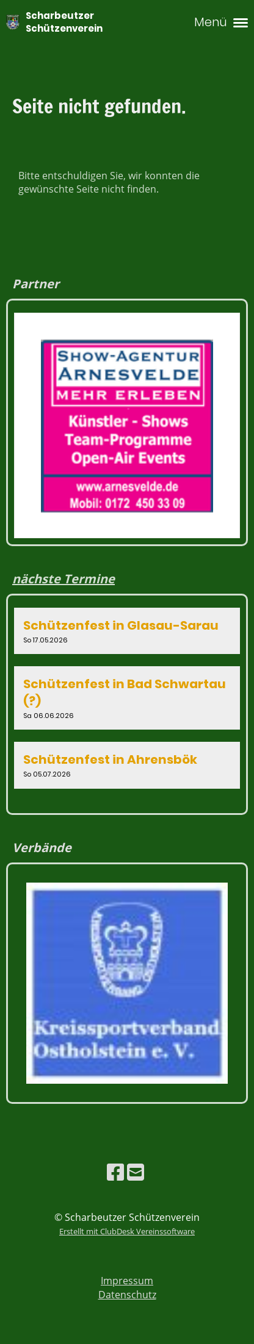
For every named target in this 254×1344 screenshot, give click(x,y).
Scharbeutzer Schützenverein (64, 22)
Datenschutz (127, 1294)
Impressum (127, 1280)
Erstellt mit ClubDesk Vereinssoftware (127, 1231)
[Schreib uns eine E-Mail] (135, 1172)
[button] (127, 631)
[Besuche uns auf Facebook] (115, 1172)
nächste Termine (63, 579)
